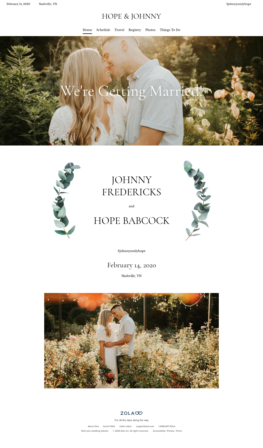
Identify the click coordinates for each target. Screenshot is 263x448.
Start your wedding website (94, 431)
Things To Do (170, 30)
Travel (119, 30)
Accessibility (159, 431)
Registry (135, 30)
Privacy (170, 431)
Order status (125, 426)
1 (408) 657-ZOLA (167, 426)
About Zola (93, 426)
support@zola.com (145, 426)
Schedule (103, 30)
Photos (150, 30)
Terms (179, 431)
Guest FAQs (109, 426)
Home (87, 30)
